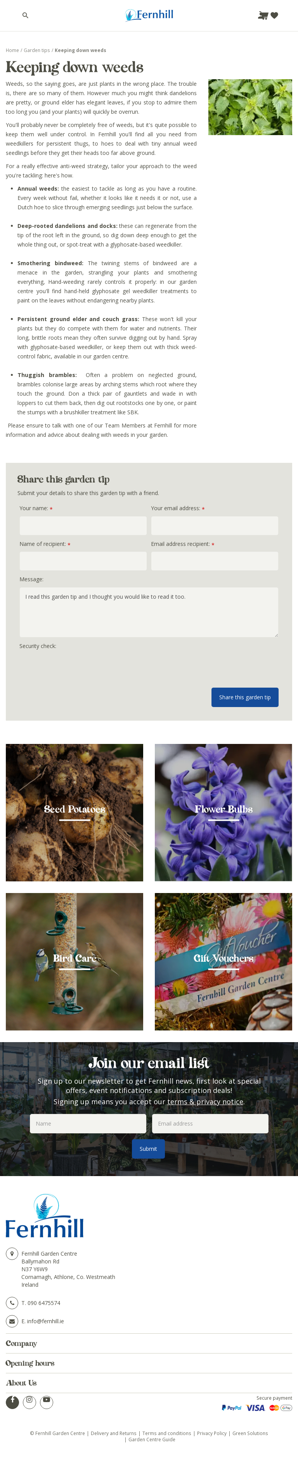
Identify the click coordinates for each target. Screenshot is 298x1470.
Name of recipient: (45, 544)
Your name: (36, 508)
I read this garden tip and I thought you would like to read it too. (149, 612)
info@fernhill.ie (45, 1321)
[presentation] (78, 668)
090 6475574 (44, 1303)
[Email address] (210, 1123)
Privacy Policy (212, 1433)
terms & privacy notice (205, 1101)
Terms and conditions (166, 1433)
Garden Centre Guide (151, 1439)
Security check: (37, 646)
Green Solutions (250, 1433)
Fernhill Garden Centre (49, 1253)
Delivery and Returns (114, 1433)
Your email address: (178, 508)
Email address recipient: (183, 544)
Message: (31, 579)
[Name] (88, 1123)
